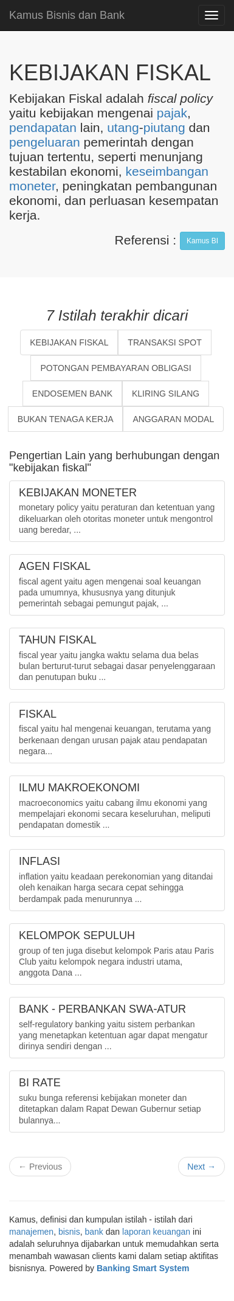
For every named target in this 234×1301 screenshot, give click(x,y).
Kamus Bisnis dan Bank (67, 15)
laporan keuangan (156, 1232)
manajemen (31, 1232)
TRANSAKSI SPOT (164, 342)
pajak (172, 113)
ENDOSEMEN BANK (72, 393)
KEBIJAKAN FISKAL (69, 342)
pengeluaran (44, 142)
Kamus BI (202, 241)
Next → (201, 1166)
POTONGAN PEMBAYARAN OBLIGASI (115, 368)
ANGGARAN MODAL (173, 419)
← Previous (40, 1166)
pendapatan (43, 127)
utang (123, 127)
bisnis (69, 1232)
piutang (164, 127)
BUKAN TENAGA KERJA (66, 419)
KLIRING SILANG (165, 393)
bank (94, 1232)
